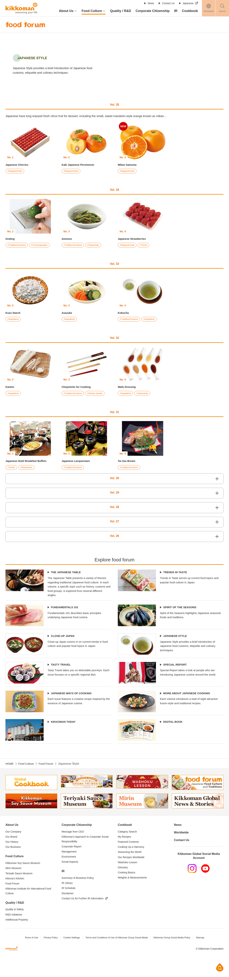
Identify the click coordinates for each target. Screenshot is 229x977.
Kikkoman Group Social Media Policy (173, 954)
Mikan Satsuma (128, 164)
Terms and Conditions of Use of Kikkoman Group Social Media (116, 954)
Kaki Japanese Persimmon (80, 164)
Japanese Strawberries (133, 239)
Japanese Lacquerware (78, 462)
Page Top (220, 967)
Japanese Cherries (18, 164)
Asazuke (67, 313)
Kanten (10, 387)
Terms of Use (28, 954)
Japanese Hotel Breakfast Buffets (28, 462)
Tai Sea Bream (128, 462)
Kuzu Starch (13, 313)
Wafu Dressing (128, 387)
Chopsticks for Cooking (78, 387)
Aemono (67, 239)
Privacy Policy (48, 954)
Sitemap (203, 954)
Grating (10, 239)
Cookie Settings (69, 954)
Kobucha (124, 313)
